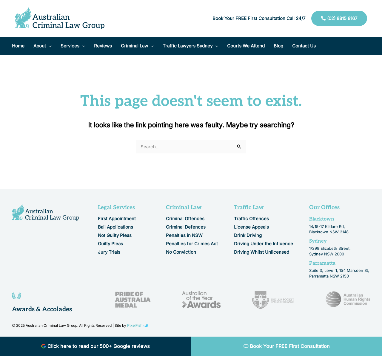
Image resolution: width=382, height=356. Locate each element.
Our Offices (324, 207)
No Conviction (181, 252)
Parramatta (322, 263)
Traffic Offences (251, 218)
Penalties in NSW (184, 235)
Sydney (318, 241)
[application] (49, 46)
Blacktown (321, 219)
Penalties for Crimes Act (192, 243)
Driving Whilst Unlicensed (261, 252)
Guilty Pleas (110, 243)
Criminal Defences (186, 227)
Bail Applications (115, 227)
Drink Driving (248, 235)
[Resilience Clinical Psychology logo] (45, 212)
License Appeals (251, 227)
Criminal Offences (185, 218)
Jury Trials (109, 252)
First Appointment (117, 218)
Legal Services (116, 207)
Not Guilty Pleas (115, 235)
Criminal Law (184, 207)
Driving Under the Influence (263, 243)
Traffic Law (249, 207)
